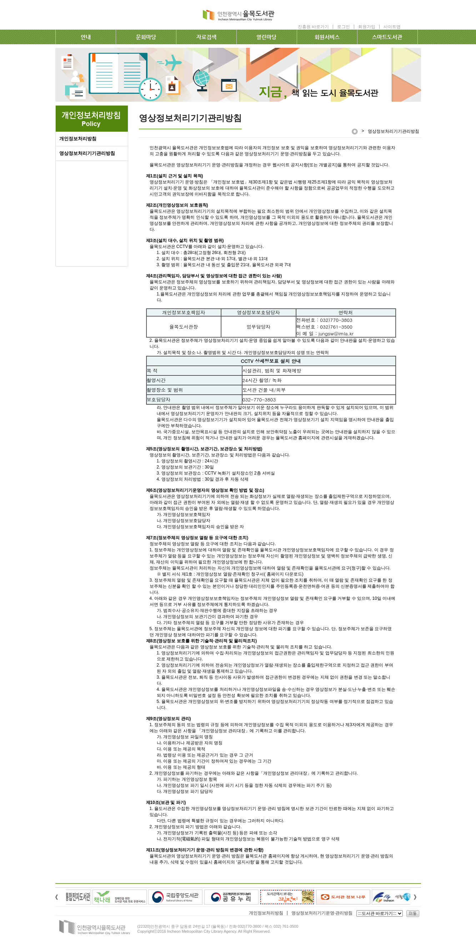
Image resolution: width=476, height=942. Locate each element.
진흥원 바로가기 (313, 26)
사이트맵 (392, 26)
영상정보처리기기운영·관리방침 (321, 913)
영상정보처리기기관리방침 (87, 153)
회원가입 (366, 26)
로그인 (343, 26)
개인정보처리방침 (77, 138)
